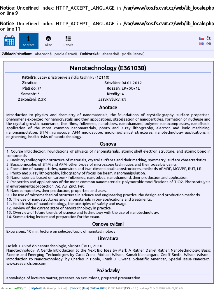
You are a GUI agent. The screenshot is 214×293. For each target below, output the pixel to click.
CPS (127, 288)
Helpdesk (35, 288)
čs (208, 38)
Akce (48, 40)
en (208, 43)
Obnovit (75, 288)
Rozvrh (68, 40)
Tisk (85, 288)
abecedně (43, 54)
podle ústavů (66, 54)
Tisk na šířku (98, 288)
